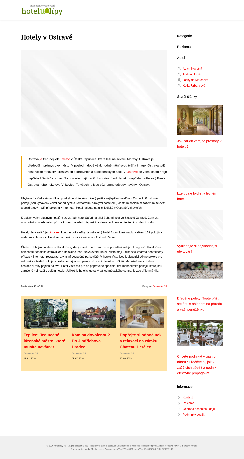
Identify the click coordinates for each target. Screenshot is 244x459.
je (41, 159)
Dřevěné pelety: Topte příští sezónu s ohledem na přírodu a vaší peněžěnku (199, 303)
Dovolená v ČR (160, 286)
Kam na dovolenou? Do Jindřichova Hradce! (91, 341)
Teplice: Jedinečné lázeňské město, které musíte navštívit (44, 341)
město (65, 159)
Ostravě (132, 172)
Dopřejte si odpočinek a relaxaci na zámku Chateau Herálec (141, 341)
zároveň (53, 232)
